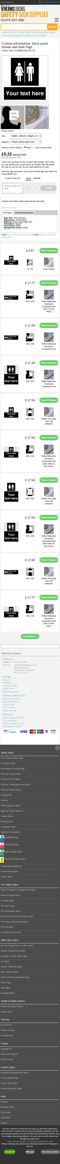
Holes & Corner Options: (12, 148)
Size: (4, 136)
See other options (9, 208)
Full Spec (7, 213)
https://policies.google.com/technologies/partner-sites (30, 1141)
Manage (30, 1152)
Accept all (9, 1152)
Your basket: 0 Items (49, 2)
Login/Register (7, 2)
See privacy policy (50, 1152)
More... (7, 229)
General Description (24, 213)
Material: (6, 142)
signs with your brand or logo (19, 235)
